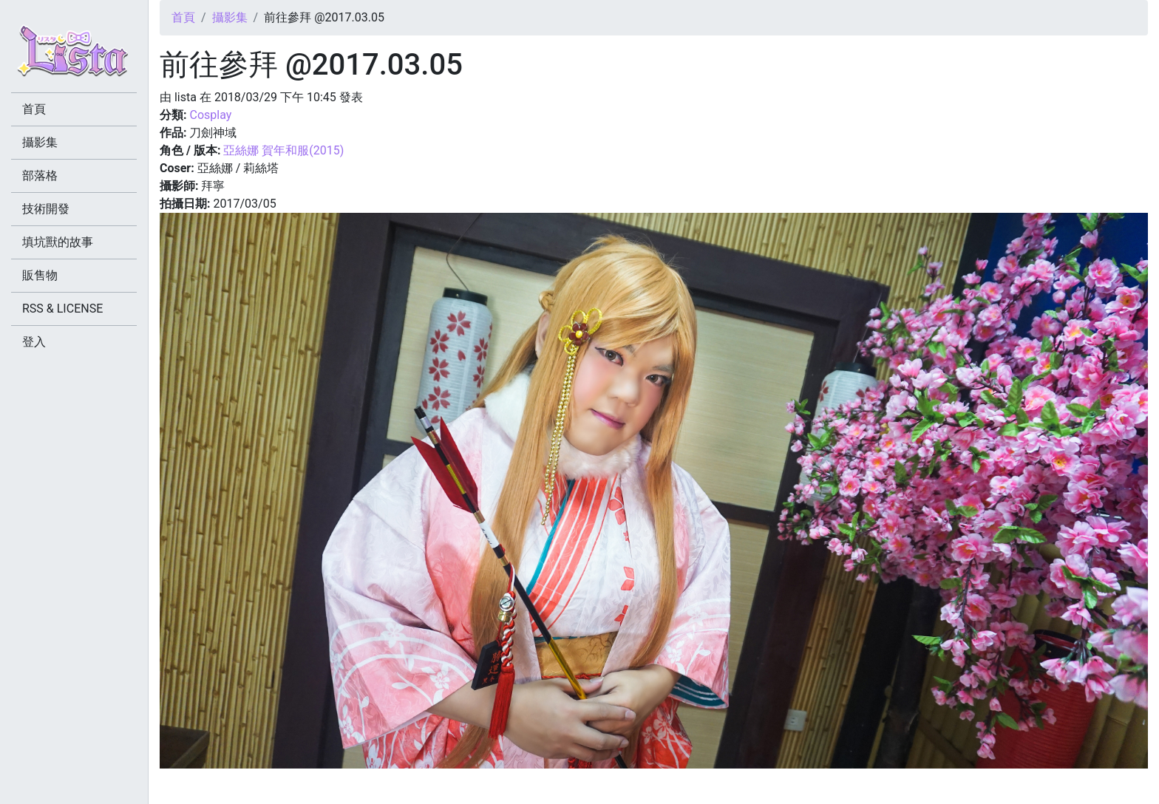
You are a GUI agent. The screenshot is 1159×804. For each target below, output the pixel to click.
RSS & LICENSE (62, 309)
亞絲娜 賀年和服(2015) (283, 150)
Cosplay (210, 115)
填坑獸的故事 (57, 242)
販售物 (40, 275)
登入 (34, 342)
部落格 (40, 175)
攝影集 (230, 17)
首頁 (183, 17)
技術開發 (45, 209)
